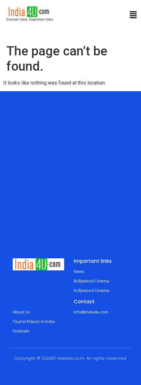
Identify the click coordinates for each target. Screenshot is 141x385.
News (79, 271)
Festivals (21, 331)
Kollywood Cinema (91, 290)
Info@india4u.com (91, 312)
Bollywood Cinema (91, 281)
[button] (133, 15)
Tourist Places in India (34, 321)
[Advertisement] (69, 179)
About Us (21, 312)
